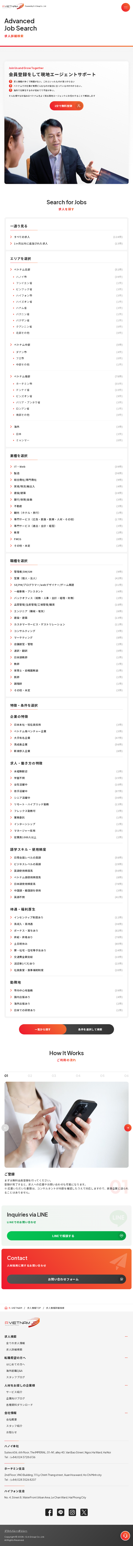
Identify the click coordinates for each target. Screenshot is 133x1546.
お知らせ (11, 1432)
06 (126, 1082)
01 (6, 1082)
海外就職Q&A (14, 1370)
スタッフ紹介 (14, 1426)
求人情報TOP (34, 1307)
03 (54, 1082)
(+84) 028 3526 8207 (23, 1479)
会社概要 (11, 1419)
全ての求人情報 (15, 1343)
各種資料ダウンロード (19, 1405)
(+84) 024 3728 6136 (22, 1457)
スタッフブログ (15, 1377)
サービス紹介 (14, 1392)
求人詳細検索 (14, 1349)
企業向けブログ (15, 1398)
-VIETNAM (15, 1308)
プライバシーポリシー (15, 1530)
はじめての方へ (15, 1364)
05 (102, 1082)
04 (78, 1082)
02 (30, 1082)
